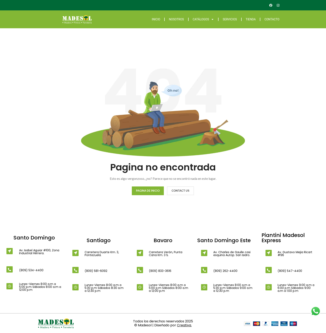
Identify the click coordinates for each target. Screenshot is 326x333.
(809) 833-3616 (160, 271)
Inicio (156, 19)
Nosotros (176, 19)
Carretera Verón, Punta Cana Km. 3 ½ (165, 253)
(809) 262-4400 (225, 271)
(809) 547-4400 (290, 271)
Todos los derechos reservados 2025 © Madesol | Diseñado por (163, 323)
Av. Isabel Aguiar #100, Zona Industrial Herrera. (39, 251)
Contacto (271, 19)
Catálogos (203, 19)
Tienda (251, 19)
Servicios (230, 19)
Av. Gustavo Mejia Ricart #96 (295, 253)
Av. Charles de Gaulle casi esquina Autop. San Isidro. (232, 253)
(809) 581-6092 (96, 271)
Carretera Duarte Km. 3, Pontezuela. (102, 253)
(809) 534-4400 (31, 270)
